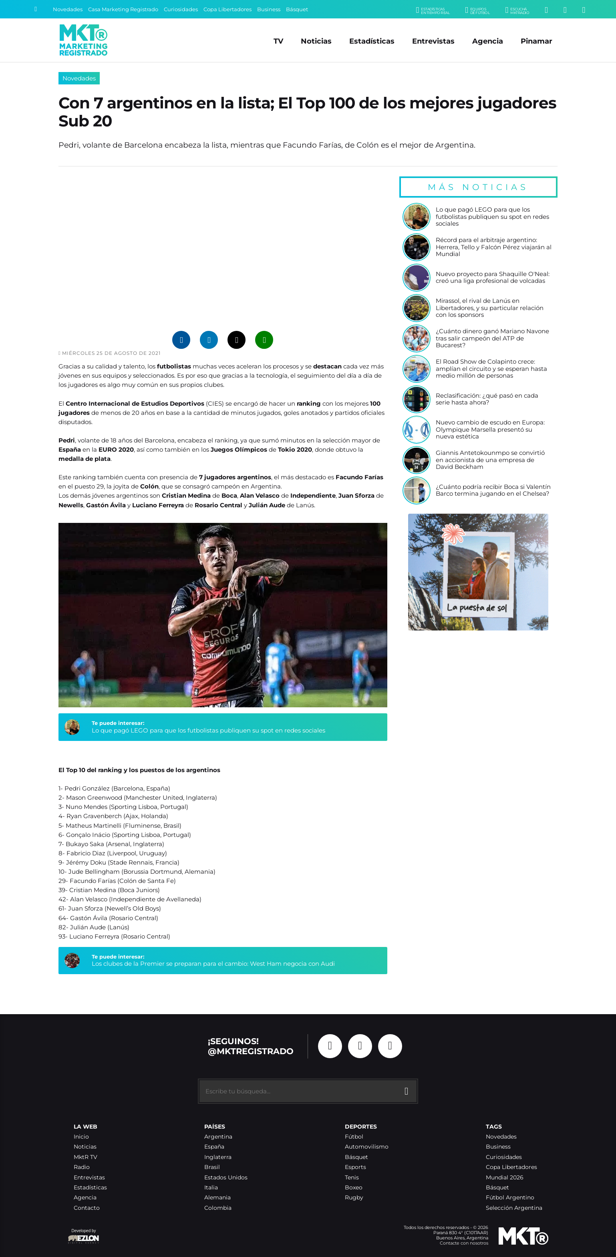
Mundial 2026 (504, 1178)
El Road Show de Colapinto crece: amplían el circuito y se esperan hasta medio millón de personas (491, 368)
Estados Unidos (226, 1178)
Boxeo (353, 1188)
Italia (211, 1188)
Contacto (87, 1208)
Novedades (68, 9)
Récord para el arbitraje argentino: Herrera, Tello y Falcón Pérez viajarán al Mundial (494, 247)
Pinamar (536, 41)
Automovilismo (367, 1147)
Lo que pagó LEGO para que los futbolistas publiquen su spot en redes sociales (208, 730)
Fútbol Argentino (510, 1198)
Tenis (352, 1178)
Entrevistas (433, 41)
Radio (82, 1167)
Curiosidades (181, 9)
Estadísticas (372, 41)
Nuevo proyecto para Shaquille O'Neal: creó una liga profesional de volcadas (493, 278)
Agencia (487, 41)
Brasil (212, 1167)
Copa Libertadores (227, 9)
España (214, 1147)
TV (278, 41)
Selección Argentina (514, 1208)
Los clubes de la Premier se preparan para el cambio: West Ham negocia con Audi (213, 963)
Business (268, 9)
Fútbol (354, 1137)
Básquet (297, 9)
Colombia (218, 1208)
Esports (355, 1167)
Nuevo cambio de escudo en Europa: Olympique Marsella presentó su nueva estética (490, 429)
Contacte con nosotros (464, 1243)
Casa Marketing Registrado (123, 9)
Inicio (81, 1137)
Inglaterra (218, 1157)
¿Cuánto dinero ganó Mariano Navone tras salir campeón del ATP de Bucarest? (492, 338)
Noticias (316, 41)
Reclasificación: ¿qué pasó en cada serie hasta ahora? (487, 399)
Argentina (218, 1137)
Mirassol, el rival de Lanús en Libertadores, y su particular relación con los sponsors (490, 308)
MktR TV (85, 1157)
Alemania (217, 1198)
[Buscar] (35, 9)
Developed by (84, 1237)
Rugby (354, 1198)
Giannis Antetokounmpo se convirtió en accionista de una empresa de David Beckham (490, 460)
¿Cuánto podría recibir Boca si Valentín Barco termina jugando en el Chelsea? (493, 491)
